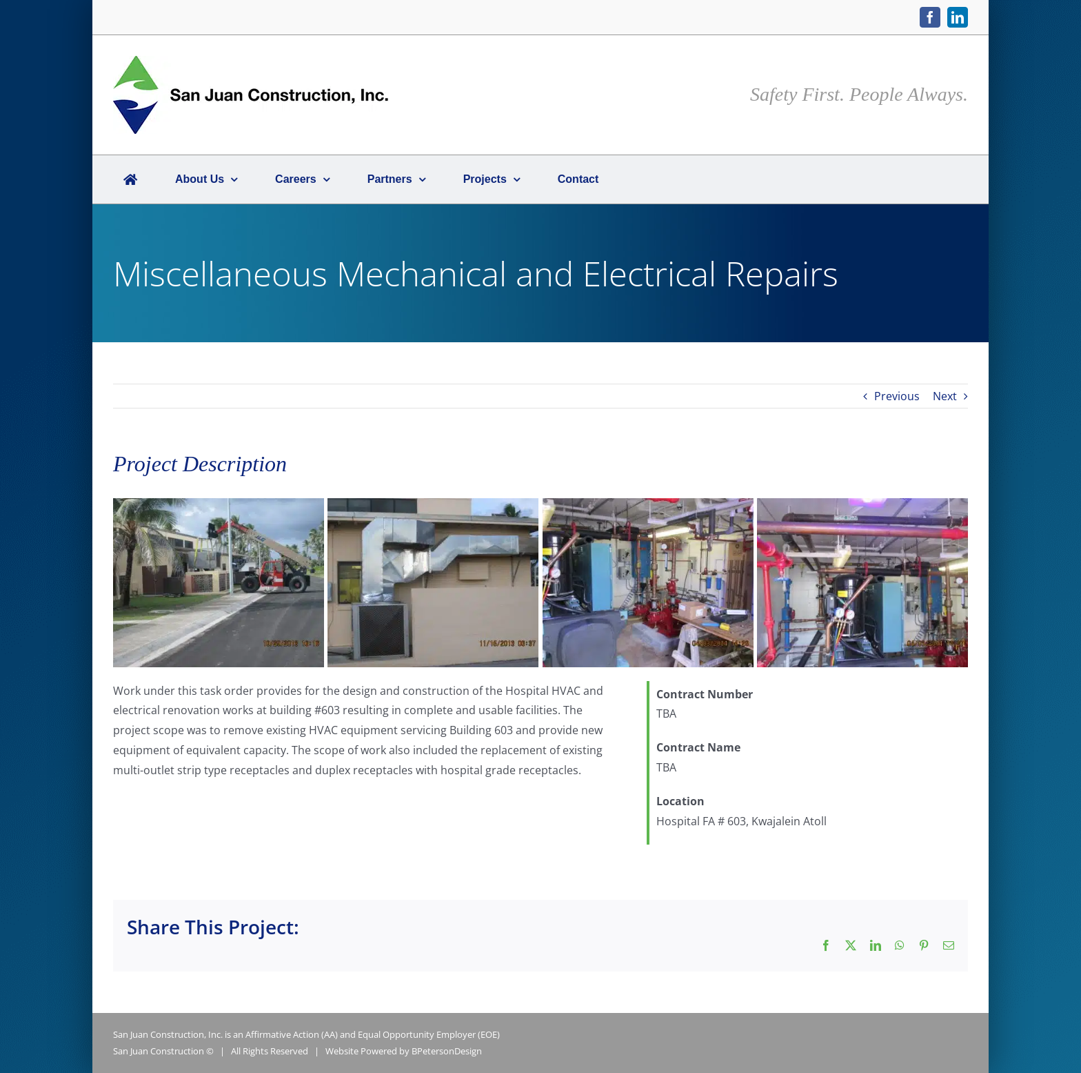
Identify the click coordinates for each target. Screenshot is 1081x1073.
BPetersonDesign (447, 1051)
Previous (897, 396)
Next (945, 396)
